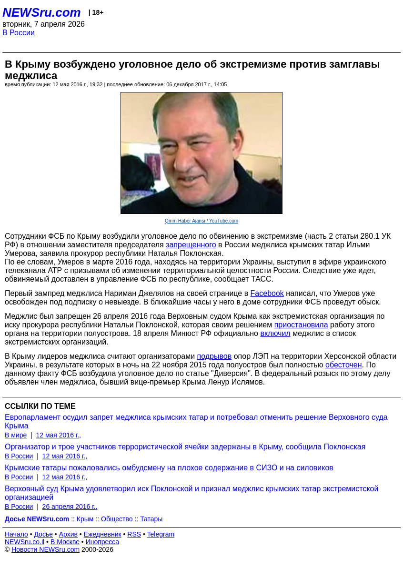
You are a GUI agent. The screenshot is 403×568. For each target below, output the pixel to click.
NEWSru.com (41, 12)
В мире (16, 435)
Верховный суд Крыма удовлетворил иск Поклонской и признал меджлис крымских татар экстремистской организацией (191, 493)
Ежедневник (102, 534)
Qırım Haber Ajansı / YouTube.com (201, 220)
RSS (134, 534)
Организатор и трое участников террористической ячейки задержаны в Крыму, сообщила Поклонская (185, 447)
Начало (16, 534)
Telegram (161, 534)
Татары (151, 519)
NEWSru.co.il (24, 542)
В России (18, 33)
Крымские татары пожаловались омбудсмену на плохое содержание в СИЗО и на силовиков (169, 468)
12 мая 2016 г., (58, 435)
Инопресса (103, 542)
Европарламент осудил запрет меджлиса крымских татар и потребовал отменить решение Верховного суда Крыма (196, 421)
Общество (117, 519)
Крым (85, 519)
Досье (43, 534)
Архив (68, 534)
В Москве (65, 542)
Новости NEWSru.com (45, 549)
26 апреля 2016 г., (70, 506)
